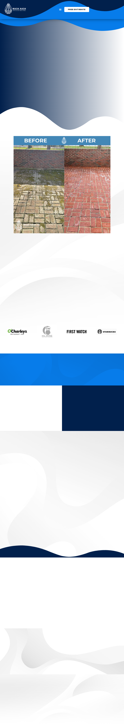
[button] (60, 9)
